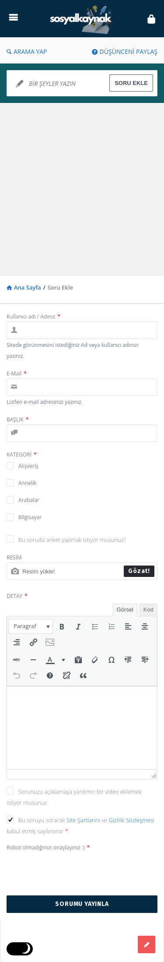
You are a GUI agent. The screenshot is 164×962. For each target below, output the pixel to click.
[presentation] (30, 626)
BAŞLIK (18, 419)
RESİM (14, 557)
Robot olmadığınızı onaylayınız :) (48, 847)
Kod (148, 609)
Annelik (27, 483)
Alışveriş (28, 466)
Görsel (125, 609)
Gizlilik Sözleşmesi (131, 820)
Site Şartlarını (83, 820)
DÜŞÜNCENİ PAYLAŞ (124, 51)
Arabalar (28, 500)
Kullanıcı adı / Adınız (33, 316)
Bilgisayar (30, 517)
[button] (31, 626)
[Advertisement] (82, 189)
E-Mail (17, 373)
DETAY (17, 596)
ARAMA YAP (27, 51)
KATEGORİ (22, 454)
